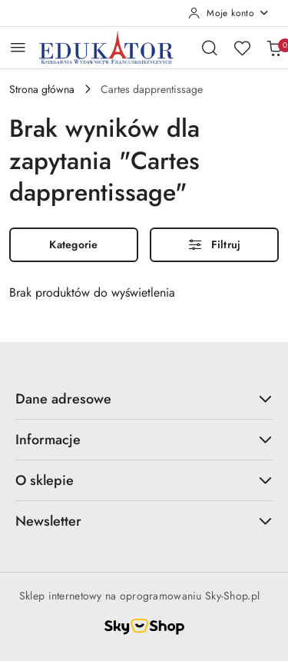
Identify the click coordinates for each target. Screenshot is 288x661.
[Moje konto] (229, 13)
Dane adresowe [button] (144, 399)
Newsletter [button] (144, 521)
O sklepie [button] (144, 480)
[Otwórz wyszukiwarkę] (209, 47)
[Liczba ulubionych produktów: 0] (241, 47)
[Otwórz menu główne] (18, 47)
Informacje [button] (144, 440)
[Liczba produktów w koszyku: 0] (274, 47)
